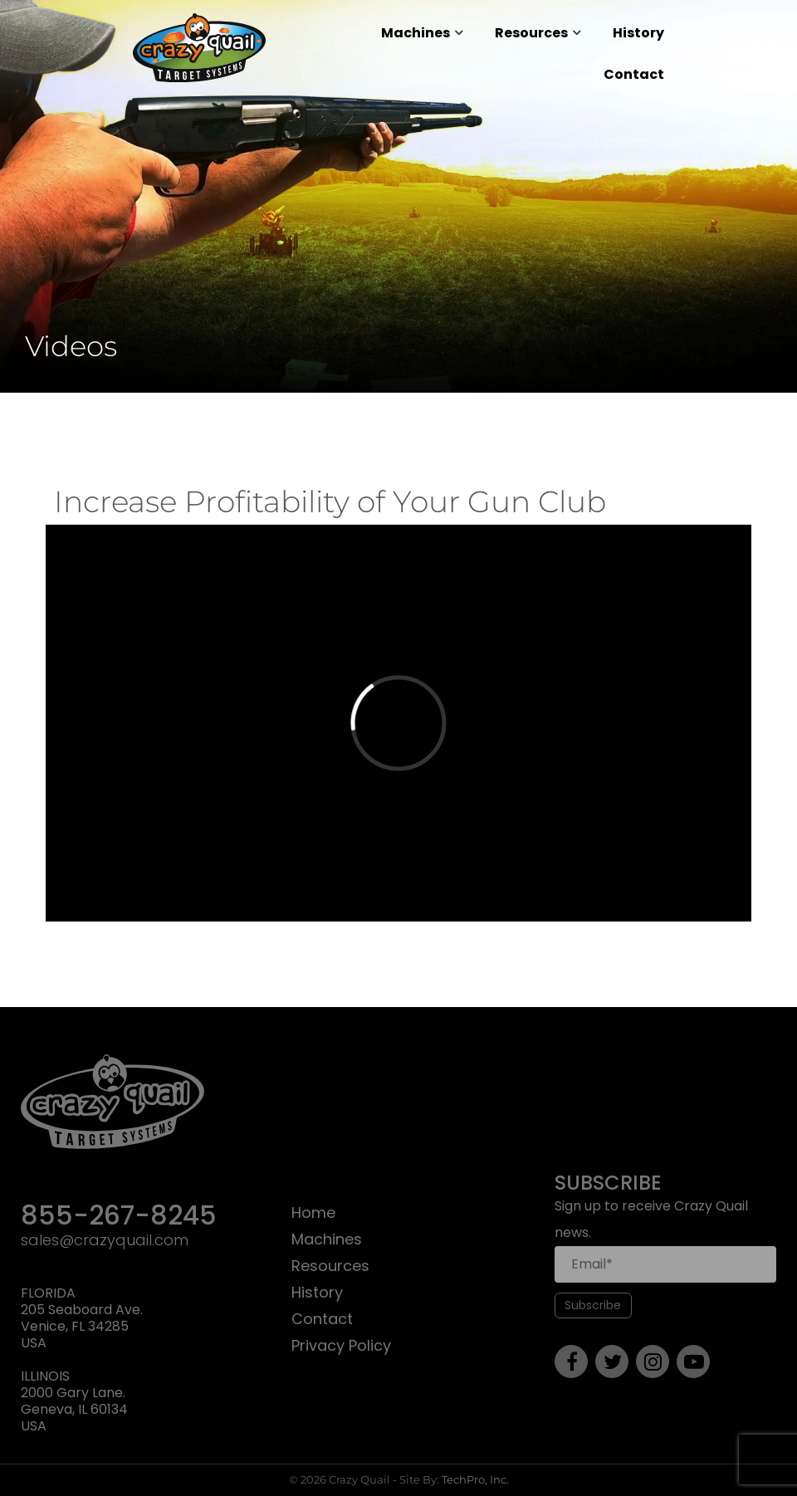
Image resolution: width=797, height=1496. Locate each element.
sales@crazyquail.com (104, 1241)
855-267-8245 (119, 1217)
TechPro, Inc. (475, 1479)
